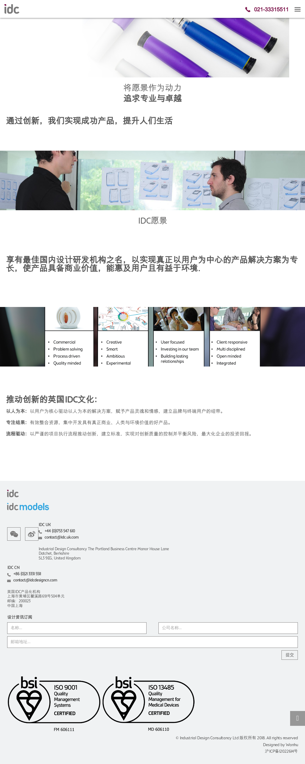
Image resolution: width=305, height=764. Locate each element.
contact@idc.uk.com (61, 538)
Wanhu (292, 745)
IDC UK (44, 525)
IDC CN (13, 568)
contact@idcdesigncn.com (35, 580)
